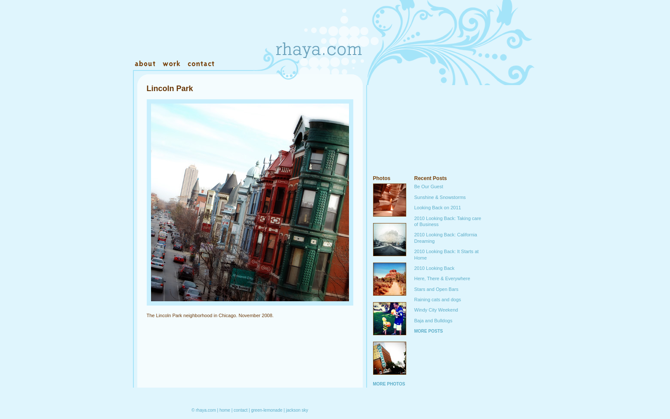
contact (240, 410)
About (146, 64)
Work (171, 64)
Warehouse (240, 64)
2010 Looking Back (434, 268)
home (224, 410)
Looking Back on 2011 (437, 207)
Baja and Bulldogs (433, 320)
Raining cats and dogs (437, 299)
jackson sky (297, 410)
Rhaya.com (318, 34)
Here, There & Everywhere (442, 278)
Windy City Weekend (436, 309)
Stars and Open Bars (436, 289)
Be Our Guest (428, 186)
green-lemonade (266, 410)
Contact (201, 64)
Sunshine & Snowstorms (440, 197)
